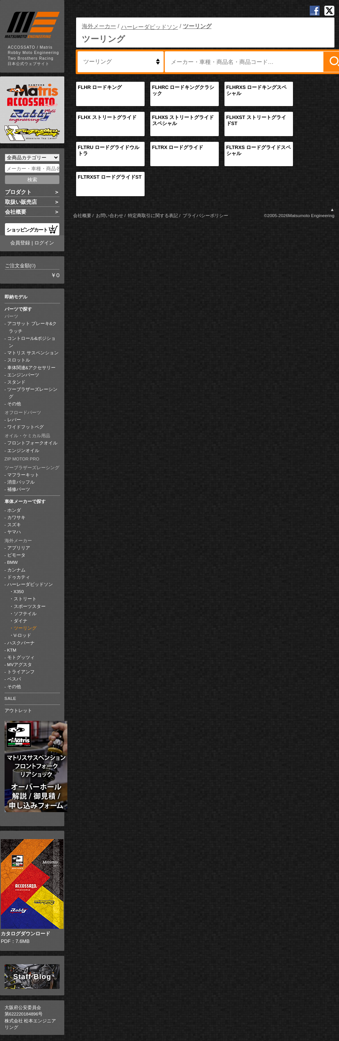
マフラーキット (23, 475)
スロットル (18, 360)
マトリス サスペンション (33, 353)
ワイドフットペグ (25, 427)
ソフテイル (25, 613)
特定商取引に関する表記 (153, 215)
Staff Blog (32, 977)
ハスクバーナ (21, 643)
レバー (14, 419)
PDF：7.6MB (32, 891)
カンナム (16, 570)
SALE (10, 698)
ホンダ (14, 510)
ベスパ (14, 679)
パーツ (11, 316)
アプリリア (18, 548)
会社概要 (15, 212)
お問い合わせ (109, 215)
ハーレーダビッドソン (30, 584)
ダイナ (20, 621)
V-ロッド (23, 635)
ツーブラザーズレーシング (32, 467)
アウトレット (18, 710)
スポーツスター (30, 606)
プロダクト (18, 192)
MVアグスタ (19, 664)
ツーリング (25, 628)
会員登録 (20, 243)
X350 (19, 591)
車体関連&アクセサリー (31, 367)
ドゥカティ (18, 577)
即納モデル (16, 297)
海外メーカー (18, 540)
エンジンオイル (23, 450)
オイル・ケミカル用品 (27, 435)
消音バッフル (21, 482)
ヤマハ (14, 532)
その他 (14, 403)
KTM (11, 650)
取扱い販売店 (21, 202)
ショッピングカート (32, 229)
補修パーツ (18, 489)
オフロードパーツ (23, 412)
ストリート (25, 599)
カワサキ (16, 517)
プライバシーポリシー (205, 215)
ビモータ (16, 555)
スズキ (14, 524)
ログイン (44, 243)
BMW (12, 562)
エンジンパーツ (23, 375)
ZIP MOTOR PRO (22, 459)
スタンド (16, 382)
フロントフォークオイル (32, 443)
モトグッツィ (21, 657)
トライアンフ (21, 672)
